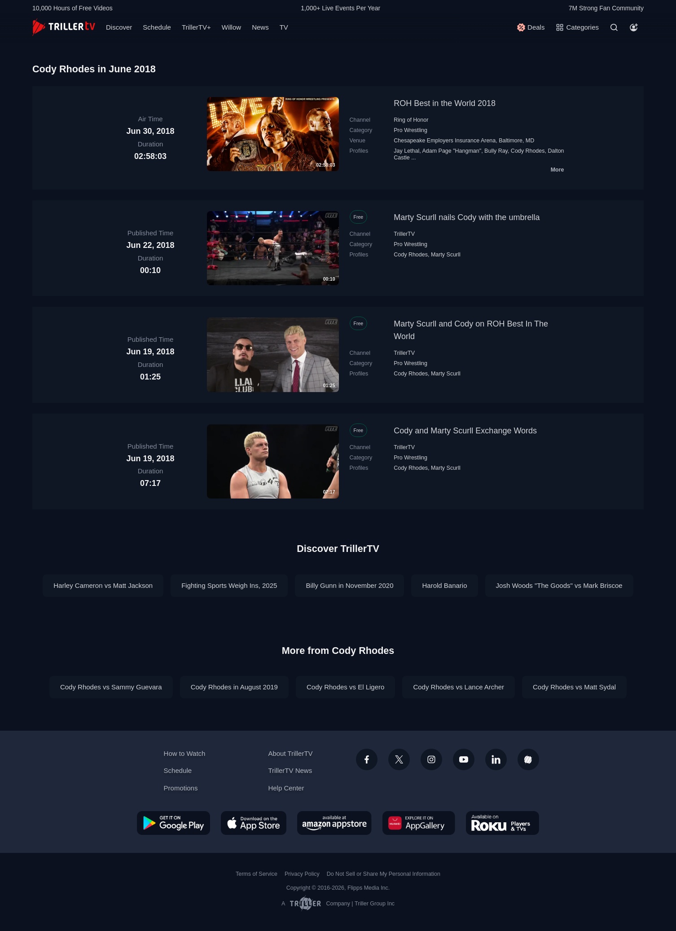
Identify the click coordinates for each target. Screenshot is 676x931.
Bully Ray (496, 151)
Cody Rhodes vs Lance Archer (458, 687)
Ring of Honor (411, 120)
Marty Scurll (446, 255)
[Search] (614, 27)
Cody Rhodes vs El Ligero (345, 687)
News (260, 27)
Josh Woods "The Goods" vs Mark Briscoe (559, 585)
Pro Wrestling (410, 130)
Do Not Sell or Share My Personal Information (383, 874)
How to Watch (185, 753)
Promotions (181, 788)
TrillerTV (404, 234)
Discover (119, 27)
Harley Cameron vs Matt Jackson (103, 585)
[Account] (634, 27)
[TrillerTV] (63, 27)
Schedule (157, 27)
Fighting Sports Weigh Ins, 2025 (229, 585)
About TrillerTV (290, 753)
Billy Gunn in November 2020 (349, 585)
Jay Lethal (406, 151)
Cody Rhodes (528, 151)
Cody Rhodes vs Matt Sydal (574, 687)
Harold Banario (444, 585)
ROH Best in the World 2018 (445, 103)
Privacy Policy (302, 874)
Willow (231, 27)
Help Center (286, 788)
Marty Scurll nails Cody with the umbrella (467, 217)
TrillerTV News (290, 770)
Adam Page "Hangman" (451, 151)
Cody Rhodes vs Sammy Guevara (111, 687)
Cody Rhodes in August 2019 (234, 687)
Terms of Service (256, 874)
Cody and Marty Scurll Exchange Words (465, 430)
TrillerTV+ (196, 27)
